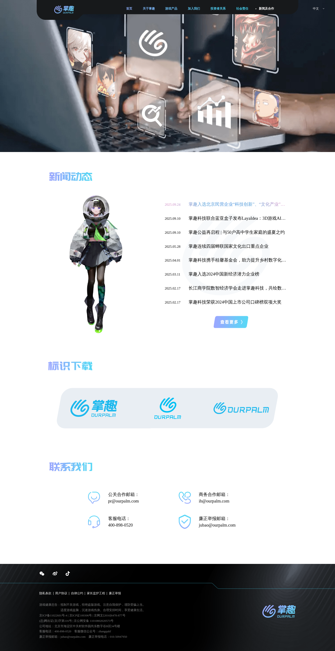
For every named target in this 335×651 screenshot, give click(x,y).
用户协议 (61, 593)
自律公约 (77, 593)
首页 (129, 8)
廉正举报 (115, 593)
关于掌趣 (149, 8)
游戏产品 (171, 8)
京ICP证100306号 (81, 615)
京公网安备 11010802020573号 (94, 621)
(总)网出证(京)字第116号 (55, 621)
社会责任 (242, 8)
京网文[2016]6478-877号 (109, 615)
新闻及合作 (266, 8)
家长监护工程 (96, 593)
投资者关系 (218, 8)
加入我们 (194, 8)
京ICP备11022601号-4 (53, 615)
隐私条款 (45, 593)
